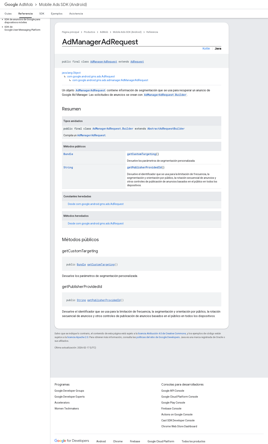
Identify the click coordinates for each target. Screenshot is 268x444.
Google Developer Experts (70, 396)
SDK (41, 13)
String (68, 167)
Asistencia (76, 13)
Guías (8, 13)
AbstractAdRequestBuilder (166, 128)
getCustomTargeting (141, 154)
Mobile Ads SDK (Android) (63, 4)
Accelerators (62, 402)
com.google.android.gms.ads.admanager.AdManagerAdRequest (110, 80)
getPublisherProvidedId (144, 167)
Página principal (70, 32)
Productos (89, 32)
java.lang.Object (71, 72)
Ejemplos (57, 13)
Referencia (152, 32)
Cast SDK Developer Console (178, 420)
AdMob (18, 4)
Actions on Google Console (177, 414)
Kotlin (206, 48)
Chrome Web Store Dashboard (179, 426)
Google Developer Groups (69, 390)
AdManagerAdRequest (103, 61)
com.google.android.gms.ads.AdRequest (91, 76)
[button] (24, 21)
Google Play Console (173, 402)
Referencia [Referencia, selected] (25, 13)
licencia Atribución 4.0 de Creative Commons (162, 333)
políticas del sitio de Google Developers (158, 337)
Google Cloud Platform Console (179, 396)
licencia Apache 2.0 (77, 337)
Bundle (68, 154)
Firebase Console (171, 408)
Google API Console (172, 390)
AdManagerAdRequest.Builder (165, 95)
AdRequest (137, 61)
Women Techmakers (67, 408)
